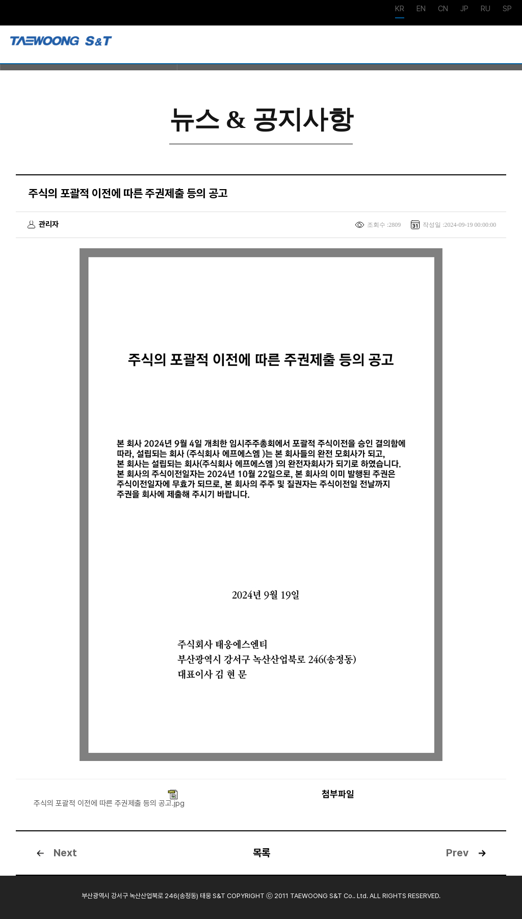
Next (65, 853)
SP (507, 9)
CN (443, 9)
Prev (457, 853)
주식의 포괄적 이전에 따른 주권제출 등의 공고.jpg (109, 803)
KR (399, 9)
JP (464, 9)
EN (421, 9)
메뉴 (507, 45)
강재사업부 (61, 44)
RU (485, 9)
